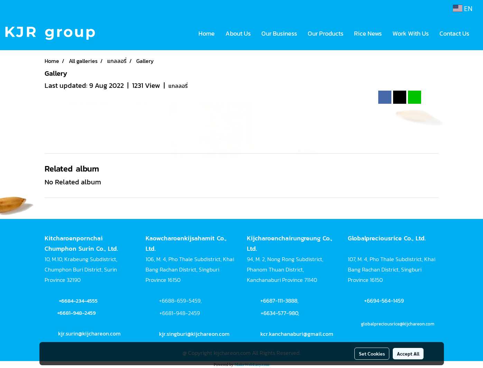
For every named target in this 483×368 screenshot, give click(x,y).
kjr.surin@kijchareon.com (89, 333)
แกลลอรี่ (178, 86)
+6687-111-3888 (278, 300)
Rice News (368, 33)
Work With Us (410, 33)
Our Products (325, 33)
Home (206, 33)
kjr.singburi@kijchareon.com (194, 334)
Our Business (279, 33)
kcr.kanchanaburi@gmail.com (296, 334)
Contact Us (454, 33)
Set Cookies (372, 353)
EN (463, 8)
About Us (238, 33)
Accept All (408, 353)
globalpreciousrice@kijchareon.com (397, 324)
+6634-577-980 (279, 313)
